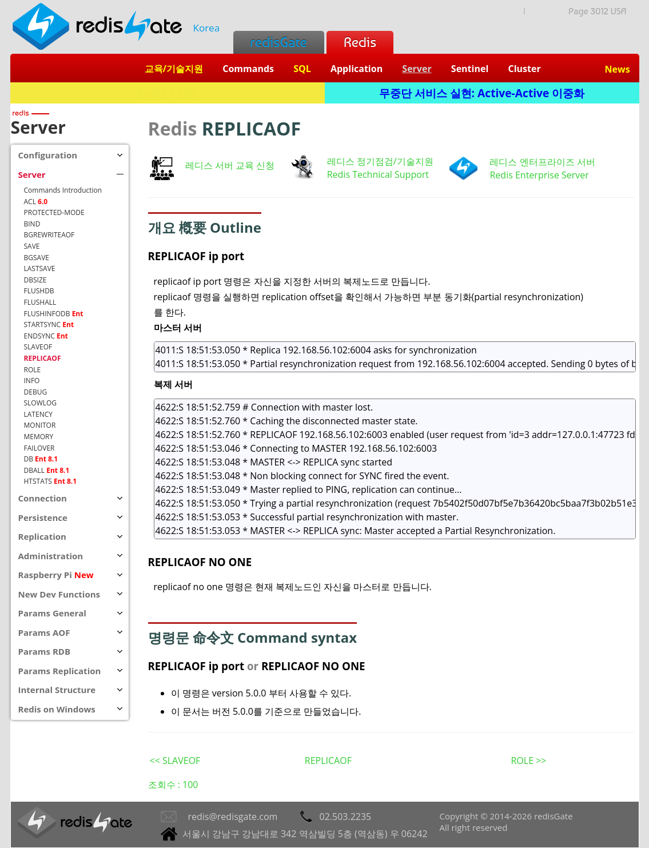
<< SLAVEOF (175, 760)
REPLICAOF (328, 760)
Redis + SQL (167, 93)
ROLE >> (528, 760)
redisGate (278, 42)
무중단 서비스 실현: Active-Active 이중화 (482, 93)
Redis (360, 42)
